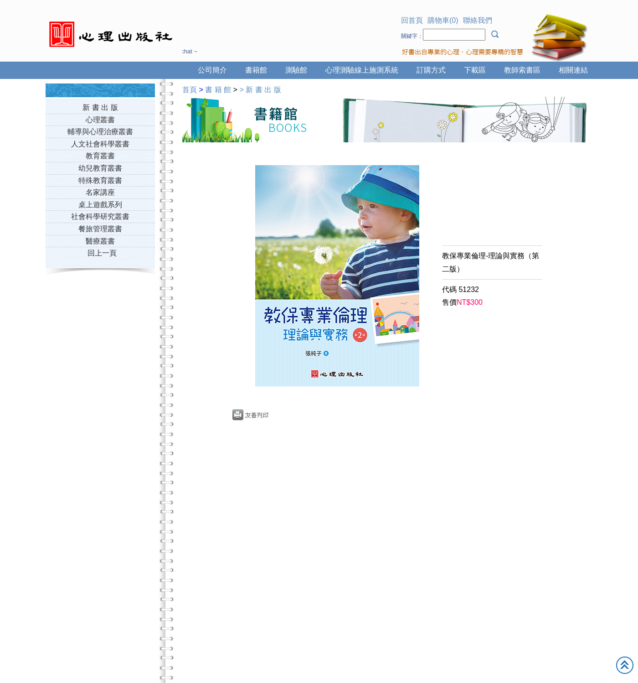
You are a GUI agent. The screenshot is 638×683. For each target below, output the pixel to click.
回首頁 (412, 20)
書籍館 (256, 70)
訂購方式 (431, 70)
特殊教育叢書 (100, 180)
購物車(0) (442, 20)
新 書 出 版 (100, 107)
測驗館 (296, 70)
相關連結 (573, 70)
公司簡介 (212, 70)
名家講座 (100, 192)
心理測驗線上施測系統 (361, 70)
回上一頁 (102, 253)
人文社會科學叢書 (100, 144)
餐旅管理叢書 (100, 229)
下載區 (475, 70)
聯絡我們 (477, 20)
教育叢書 (100, 156)
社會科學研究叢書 (100, 216)
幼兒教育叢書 (100, 168)
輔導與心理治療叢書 (100, 132)
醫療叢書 (100, 241)
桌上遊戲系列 (100, 205)
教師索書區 (522, 70)
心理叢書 (100, 120)
